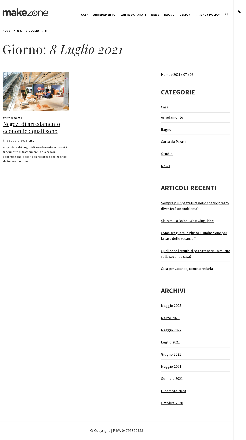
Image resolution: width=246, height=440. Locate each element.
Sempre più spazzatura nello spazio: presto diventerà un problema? (195, 206)
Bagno (169, 15)
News (155, 15)
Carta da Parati (133, 15)
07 (185, 74)
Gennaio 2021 (172, 378)
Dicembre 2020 (173, 391)
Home (165, 74)
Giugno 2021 (171, 354)
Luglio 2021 (170, 342)
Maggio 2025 (171, 305)
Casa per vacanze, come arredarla (187, 268)
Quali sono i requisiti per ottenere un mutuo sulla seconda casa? (195, 254)
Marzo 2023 (170, 318)
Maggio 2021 (171, 366)
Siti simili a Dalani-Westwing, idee (187, 221)
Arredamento (104, 15)
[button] (239, 11)
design (185, 15)
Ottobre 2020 (172, 403)
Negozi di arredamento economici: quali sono (31, 127)
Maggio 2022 (171, 330)
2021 (176, 74)
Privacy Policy (208, 15)
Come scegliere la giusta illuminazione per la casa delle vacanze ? (194, 236)
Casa (85, 15)
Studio (167, 153)
